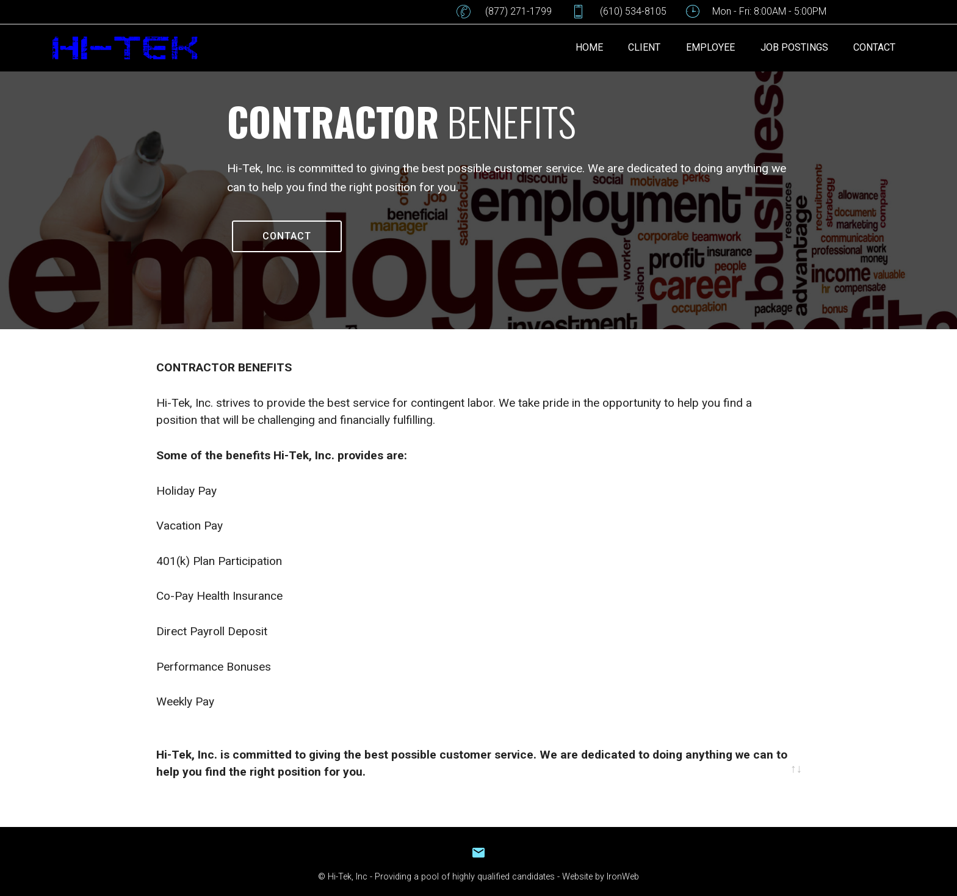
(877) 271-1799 (504, 11)
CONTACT (874, 47)
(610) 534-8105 (618, 11)
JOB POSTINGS (794, 47)
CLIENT (644, 47)
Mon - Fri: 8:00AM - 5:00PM (756, 11)
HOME (589, 47)
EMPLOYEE (710, 47)
